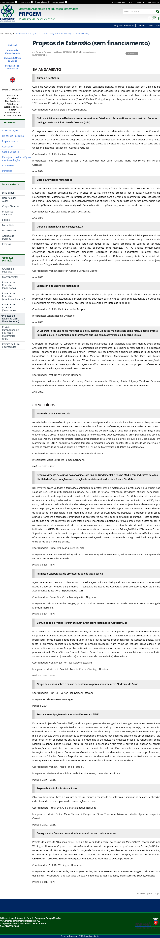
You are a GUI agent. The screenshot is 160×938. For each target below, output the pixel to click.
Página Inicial (22, 33)
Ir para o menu (26, 2)
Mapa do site (153, 2)
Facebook (158, 18)
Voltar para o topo (150, 893)
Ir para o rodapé (59, 2)
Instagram (150, 18)
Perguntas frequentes (123, 25)
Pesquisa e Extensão (39, 33)
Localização (154, 25)
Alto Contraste (136, 2)
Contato (141, 25)
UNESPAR (12, 45)
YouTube (154, 18)
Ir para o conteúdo (9, 2)
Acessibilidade (119, 2)
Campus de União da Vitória (12, 59)
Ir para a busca (42, 2)
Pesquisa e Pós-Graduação (12, 67)
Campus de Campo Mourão (12, 52)
